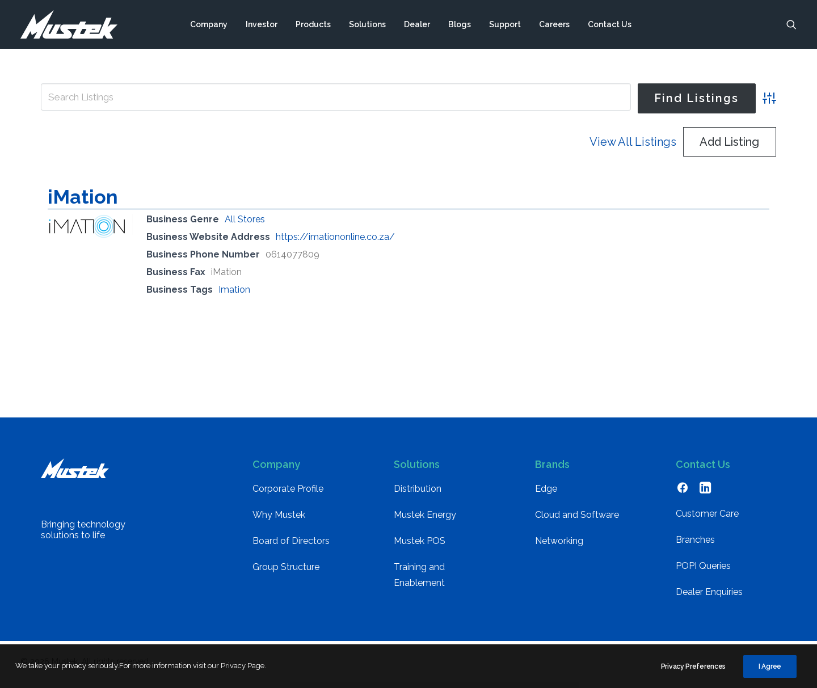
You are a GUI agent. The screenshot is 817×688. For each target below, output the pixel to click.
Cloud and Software (577, 520)
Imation (234, 295)
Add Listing (729, 147)
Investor (261, 24)
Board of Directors (291, 546)
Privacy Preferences (693, 670)
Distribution (417, 494)
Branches (695, 545)
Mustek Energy (425, 520)
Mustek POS (419, 546)
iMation (83, 202)
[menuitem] (208, 24)
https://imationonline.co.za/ (335, 242)
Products (313, 24)
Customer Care (707, 519)
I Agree (770, 670)
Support (505, 24)
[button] (791, 24)
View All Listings (632, 147)
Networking (559, 546)
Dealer (417, 24)
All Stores (245, 225)
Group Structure (285, 572)
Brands (552, 470)
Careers (554, 24)
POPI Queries (703, 571)
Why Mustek (278, 520)
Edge (546, 494)
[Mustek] (68, 24)
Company (209, 24)
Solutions (367, 24)
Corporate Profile (287, 494)
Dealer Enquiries (709, 597)
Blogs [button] (459, 24)
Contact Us (609, 24)
